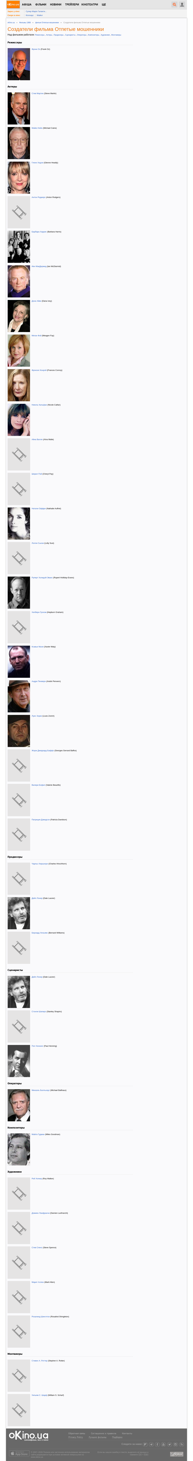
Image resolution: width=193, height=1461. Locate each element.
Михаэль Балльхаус (41, 1090)
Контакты (127, 1433)
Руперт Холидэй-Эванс (42, 577)
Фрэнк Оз (36, 49)
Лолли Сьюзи (38, 543)
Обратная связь (76, 1433)
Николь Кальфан (39, 405)
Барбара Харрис (39, 232)
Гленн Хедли (37, 162)
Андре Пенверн (39, 681)
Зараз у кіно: (14, 11)
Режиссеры (39, 35)
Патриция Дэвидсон (41, 819)
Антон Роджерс (39, 197)
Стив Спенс (37, 1247)
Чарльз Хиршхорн (40, 864)
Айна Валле (37, 439)
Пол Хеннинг (37, 1046)
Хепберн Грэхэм (39, 612)
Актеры (49, 35)
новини (55, 4)
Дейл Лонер (37, 898)
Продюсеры (59, 35)
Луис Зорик (37, 716)
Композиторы (93, 35)
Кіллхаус (30, 15)
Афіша (27, 4)
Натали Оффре (39, 508)
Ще (104, 4)
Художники (105, 35)
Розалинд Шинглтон (41, 1316)
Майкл (40, 15)
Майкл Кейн (37, 128)
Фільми (40, 4)
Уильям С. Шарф (39, 1395)
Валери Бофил (38, 785)
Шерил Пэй (37, 474)
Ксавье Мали (38, 647)
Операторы (81, 35)
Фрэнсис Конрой (39, 370)
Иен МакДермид (39, 266)
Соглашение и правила (103, 1433)
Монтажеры (116, 35)
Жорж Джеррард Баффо (43, 750)
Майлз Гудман (38, 1134)
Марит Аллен (38, 1282)
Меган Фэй (36, 335)
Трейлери (72, 4)
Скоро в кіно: (14, 15)
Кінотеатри (89, 4)
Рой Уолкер (37, 1178)
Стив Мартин (38, 93)
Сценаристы (70, 35)
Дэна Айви (36, 301)
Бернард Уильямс (40, 933)
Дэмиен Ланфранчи (41, 1213)
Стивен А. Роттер (39, 1361)
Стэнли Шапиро (39, 1011)
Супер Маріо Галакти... (36, 11)
